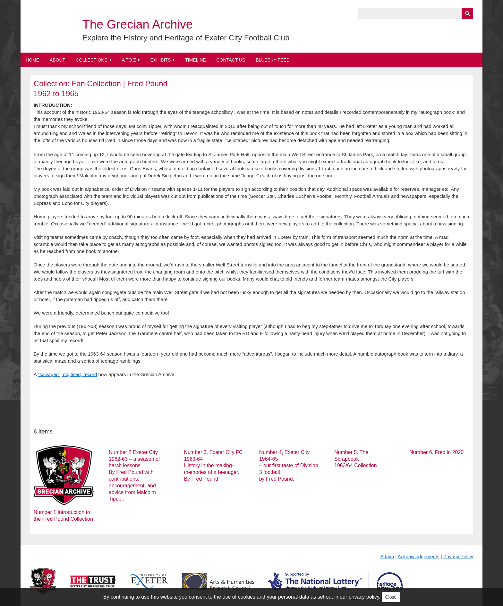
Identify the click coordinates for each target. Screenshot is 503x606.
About (57, 60)
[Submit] (467, 13)
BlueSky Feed (273, 60)
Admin (387, 556)
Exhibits (160, 60)
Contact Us (231, 60)
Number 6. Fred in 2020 (436, 452)
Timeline (195, 60)
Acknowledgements (418, 556)
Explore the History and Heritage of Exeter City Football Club (186, 37)
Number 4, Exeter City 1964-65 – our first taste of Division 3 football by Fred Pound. (288, 466)
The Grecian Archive (137, 24)
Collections (91, 60)
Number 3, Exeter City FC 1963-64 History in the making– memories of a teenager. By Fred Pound (213, 466)
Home (32, 60)
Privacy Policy (458, 556)
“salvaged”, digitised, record (67, 374)
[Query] (415, 13)
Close (390, 597)
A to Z (129, 60)
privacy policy (364, 597)
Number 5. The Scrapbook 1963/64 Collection (355, 459)
